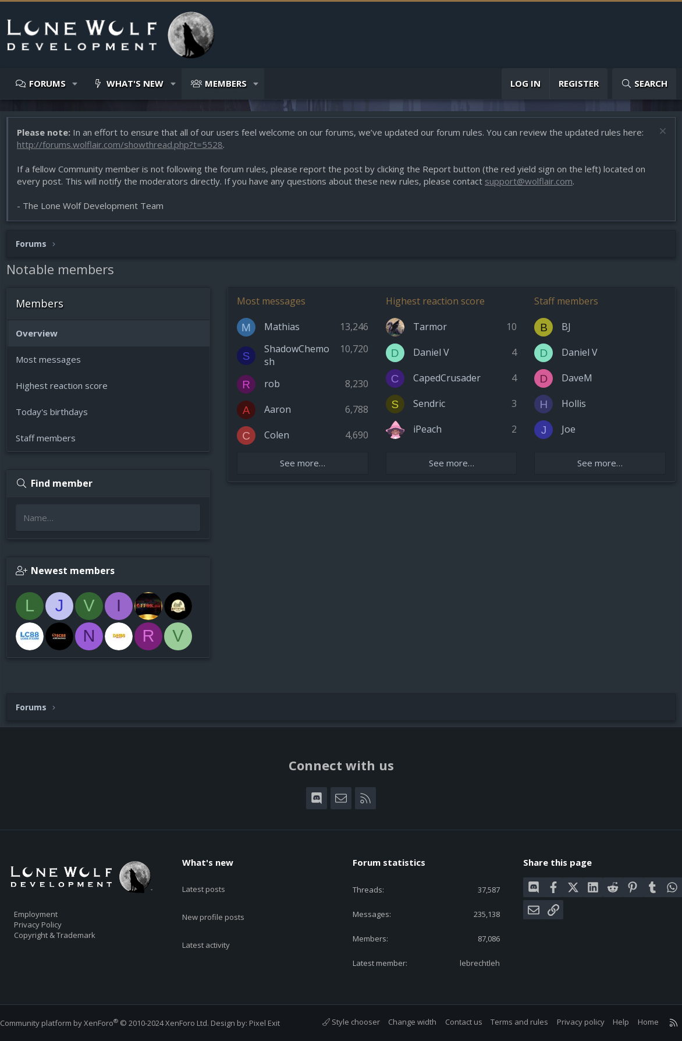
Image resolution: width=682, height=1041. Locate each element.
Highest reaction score (67, 391)
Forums (47, 83)
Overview (42, 339)
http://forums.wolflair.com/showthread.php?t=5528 (126, 150)
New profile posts (224, 899)
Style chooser (339, 1022)
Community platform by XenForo (116, 1023)
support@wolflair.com (534, 187)
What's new (135, 83)
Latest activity (216, 922)
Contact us (452, 1022)
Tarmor (432, 332)
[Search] (644, 83)
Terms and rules (508, 1022)
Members (226, 83)
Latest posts (214, 877)
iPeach (429, 435)
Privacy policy (569, 1022)
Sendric (431, 409)
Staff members (51, 443)
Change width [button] (400, 1022)
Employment (51, 906)
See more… (306, 469)
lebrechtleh (471, 962)
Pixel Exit (276, 1023)
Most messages (54, 365)
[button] (75, 83)
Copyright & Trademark (73, 931)
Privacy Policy (53, 919)
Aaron (283, 415)
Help (609, 1022)
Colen (282, 440)
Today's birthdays (58, 417)
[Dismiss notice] (655, 138)
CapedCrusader (448, 383)
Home (636, 1022)
